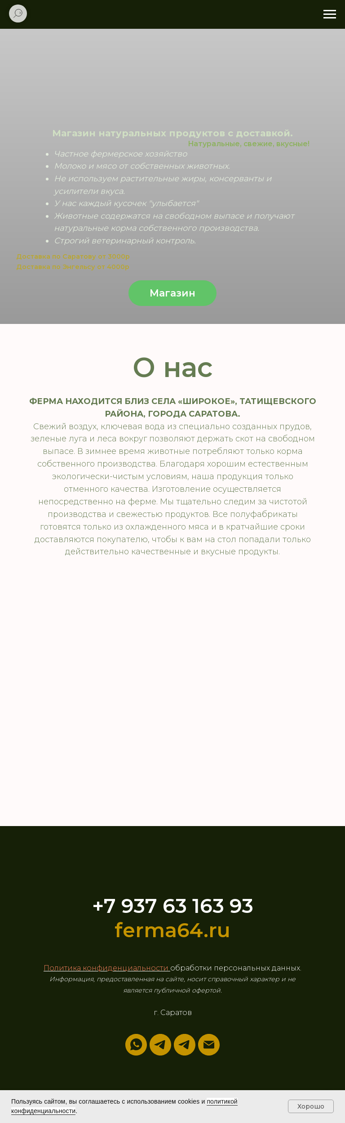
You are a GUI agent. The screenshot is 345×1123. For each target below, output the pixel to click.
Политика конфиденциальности (107, 968)
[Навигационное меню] (329, 14)
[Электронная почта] (209, 1045)
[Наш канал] (184, 1045)
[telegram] (160, 1045)
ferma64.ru (172, 930)
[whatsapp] (136, 1045)
